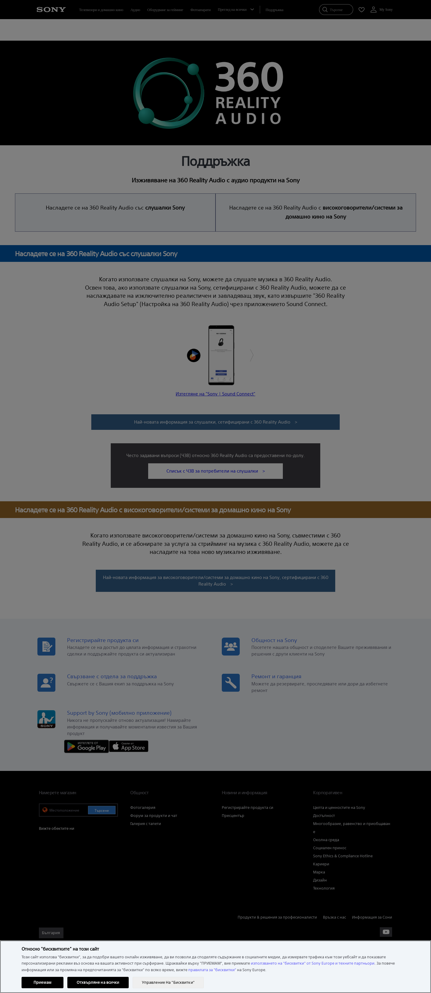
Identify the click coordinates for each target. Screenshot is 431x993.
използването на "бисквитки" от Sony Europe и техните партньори (312, 963)
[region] (215, 966)
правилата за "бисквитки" (212, 970)
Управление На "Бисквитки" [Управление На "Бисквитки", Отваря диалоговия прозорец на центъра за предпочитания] (168, 982)
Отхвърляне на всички (98, 982)
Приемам (42, 982)
